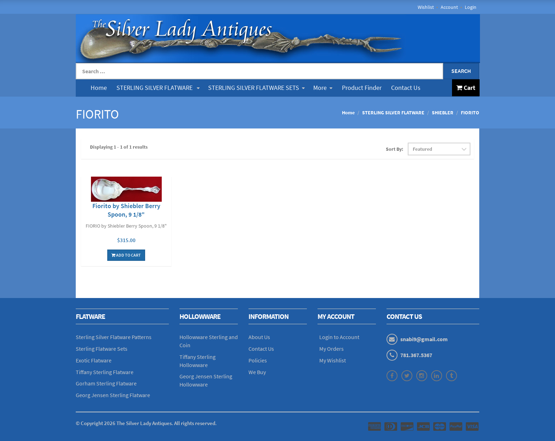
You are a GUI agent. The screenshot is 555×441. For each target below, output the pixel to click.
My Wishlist (332, 360)
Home (99, 88)
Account (449, 7)
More (322, 88)
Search (461, 70)
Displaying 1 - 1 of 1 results (119, 147)
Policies (257, 360)
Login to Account (339, 336)
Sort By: (394, 149)
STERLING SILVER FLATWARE (158, 88)
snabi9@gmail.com (424, 339)
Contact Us (405, 88)
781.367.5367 (416, 355)
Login (470, 7)
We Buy (257, 372)
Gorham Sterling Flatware (106, 383)
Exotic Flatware (93, 360)
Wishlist (426, 7)
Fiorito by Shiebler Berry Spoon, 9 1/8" (126, 210)
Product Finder (362, 88)
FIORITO (470, 112)
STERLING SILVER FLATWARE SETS (256, 88)
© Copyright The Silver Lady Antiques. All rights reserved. (146, 423)
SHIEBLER (442, 112)
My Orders (331, 348)
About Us (259, 336)
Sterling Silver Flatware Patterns (113, 336)
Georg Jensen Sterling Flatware (113, 395)
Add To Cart (126, 255)
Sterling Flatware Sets (101, 348)
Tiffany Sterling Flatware (104, 372)
